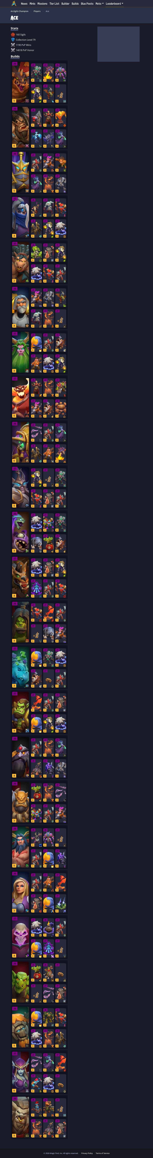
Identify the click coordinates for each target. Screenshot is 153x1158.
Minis (32, 3)
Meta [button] (98, 3)
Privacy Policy (87, 1153)
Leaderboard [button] (113, 3)
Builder (66, 3)
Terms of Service (103, 1153)
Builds (75, 3)
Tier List (54, 3)
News (24, 3)
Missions (42, 3)
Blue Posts (87, 3)
